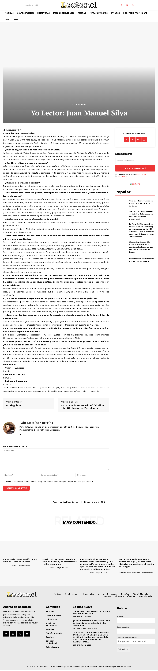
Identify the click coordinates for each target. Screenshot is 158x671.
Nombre (120, 616)
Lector (14, 565)
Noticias (76, 617)
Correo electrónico (123, 627)
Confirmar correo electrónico (127, 637)
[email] (135, 161)
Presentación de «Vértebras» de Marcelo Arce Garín (142, 259)
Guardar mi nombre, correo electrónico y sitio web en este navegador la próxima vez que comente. (50, 481)
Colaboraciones (79, 629)
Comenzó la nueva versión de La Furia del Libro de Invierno (141, 203)
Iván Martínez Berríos (36, 423)
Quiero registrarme (135, 168)
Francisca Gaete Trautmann (129, 572)
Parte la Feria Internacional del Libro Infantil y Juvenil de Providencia (82, 406)
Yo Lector (79, 105)
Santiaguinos (13, 405)
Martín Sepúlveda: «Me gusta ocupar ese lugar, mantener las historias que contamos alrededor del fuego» (141, 247)
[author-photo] (7, 565)
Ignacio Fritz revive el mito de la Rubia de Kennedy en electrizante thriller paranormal (141, 215)
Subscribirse (123, 649)
